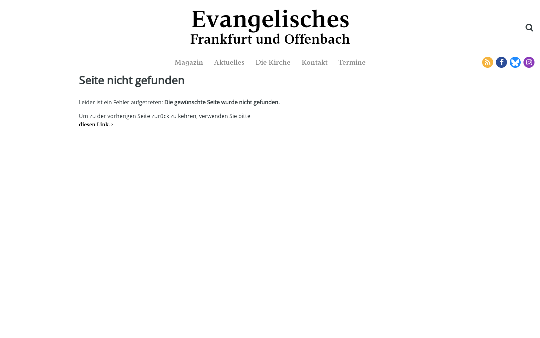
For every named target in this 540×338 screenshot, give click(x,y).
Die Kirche (273, 62)
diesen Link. (94, 124)
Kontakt (315, 62)
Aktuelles (229, 62)
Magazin (189, 62)
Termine (352, 62)
